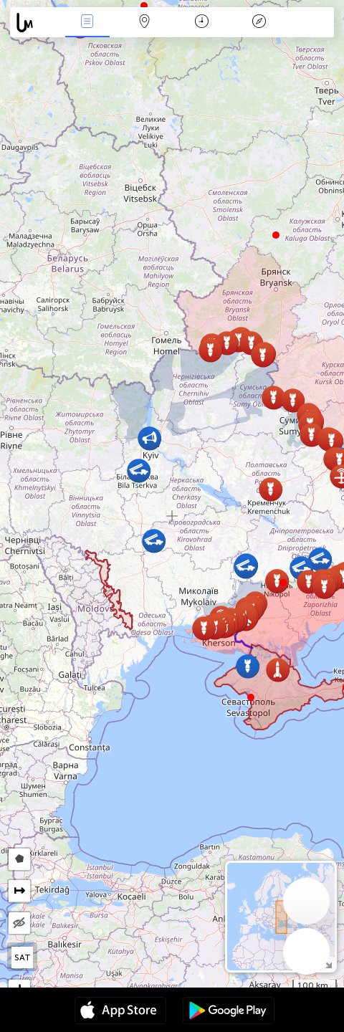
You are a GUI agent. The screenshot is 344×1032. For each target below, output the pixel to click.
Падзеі (87, 23)
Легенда (259, 23)
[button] (283, 582)
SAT (22, 957)
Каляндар (201, 23)
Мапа (145, 23)
